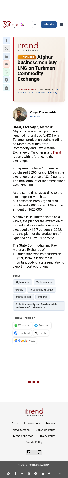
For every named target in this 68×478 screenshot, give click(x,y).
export (19, 289)
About (15, 423)
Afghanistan (22, 282)
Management (32, 423)
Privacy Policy (47, 436)
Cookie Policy (34, 442)
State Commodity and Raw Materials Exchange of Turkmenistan (36, 306)
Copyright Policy (45, 429)
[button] (6, 40)
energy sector (23, 296)
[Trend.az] (13, 24)
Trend (57, 152)
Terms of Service (23, 436)
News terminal (21, 429)
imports (42, 296)
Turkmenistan (44, 282)
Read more (35, 116)
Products (51, 423)
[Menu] (61, 24)
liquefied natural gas (41, 289)
